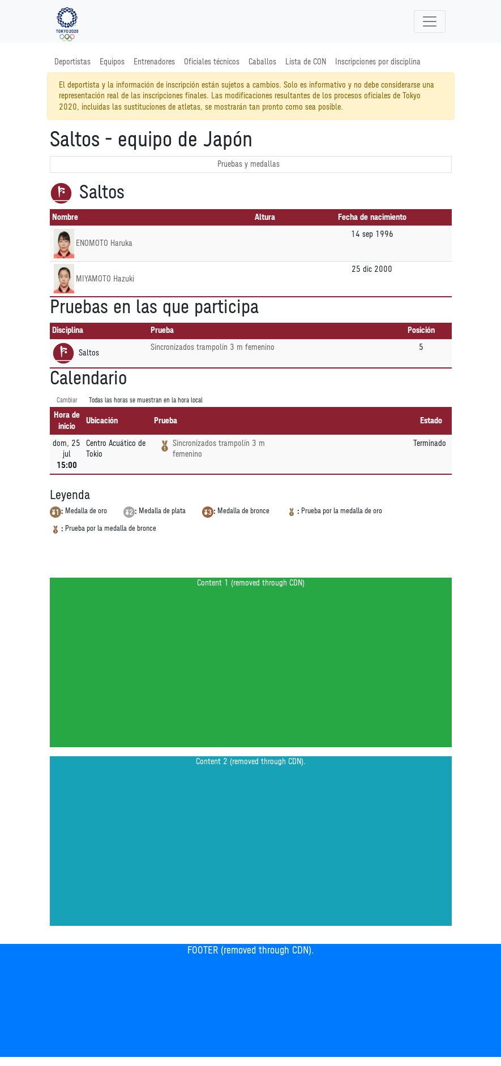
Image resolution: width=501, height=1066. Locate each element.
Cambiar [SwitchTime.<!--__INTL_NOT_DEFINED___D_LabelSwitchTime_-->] (67, 400)
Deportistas (72, 62)
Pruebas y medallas (248, 164)
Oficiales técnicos (211, 62)
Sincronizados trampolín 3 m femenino (213, 347)
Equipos (112, 62)
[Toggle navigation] (430, 21)
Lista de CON (305, 62)
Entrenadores (154, 62)
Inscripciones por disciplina (378, 62)
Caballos (262, 62)
